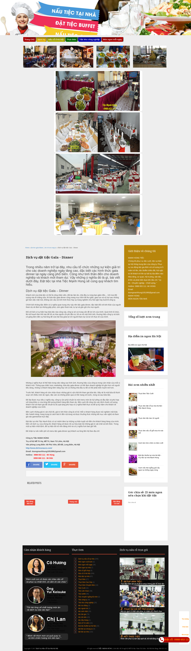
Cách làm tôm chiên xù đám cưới (150, 443)
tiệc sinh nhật (83, 611)
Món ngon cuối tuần (85, 562)
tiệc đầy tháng (83, 620)
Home (27, 248)
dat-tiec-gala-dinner (37, 248)
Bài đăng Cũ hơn (116, 503)
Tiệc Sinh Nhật (74, 62)
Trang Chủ (29, 39)
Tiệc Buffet (147, 62)
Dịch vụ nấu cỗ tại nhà (86, 559)
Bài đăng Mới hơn (30, 503)
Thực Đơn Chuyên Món (86, 585)
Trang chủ (73, 502)
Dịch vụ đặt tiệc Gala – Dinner (49, 257)
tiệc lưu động (83, 605)
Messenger (185, 632)
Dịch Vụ (41, 39)
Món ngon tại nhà (84, 568)
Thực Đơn (71, 39)
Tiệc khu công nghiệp (89, 39)
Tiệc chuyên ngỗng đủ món (87, 597)
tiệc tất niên (82, 617)
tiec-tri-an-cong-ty (51, 248)
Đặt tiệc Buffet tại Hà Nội (87, 626)
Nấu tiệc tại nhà (83, 576)
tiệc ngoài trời (83, 608)
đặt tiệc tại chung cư (85, 629)
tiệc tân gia (82, 614)
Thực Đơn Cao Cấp (85, 582)
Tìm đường (185, 616)
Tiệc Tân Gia (37, 62)
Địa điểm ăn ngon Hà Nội (137, 345)
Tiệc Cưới (111, 62)
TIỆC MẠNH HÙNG (105, 648)
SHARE (33, 464)
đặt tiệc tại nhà (83, 632)
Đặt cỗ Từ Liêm (83, 623)
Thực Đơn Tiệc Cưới (145, 393)
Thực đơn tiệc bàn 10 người (148, 418)
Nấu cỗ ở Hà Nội (56, 39)
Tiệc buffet (82, 594)
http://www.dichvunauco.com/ (39, 448)
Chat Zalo (185, 624)
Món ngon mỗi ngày (112, 39)
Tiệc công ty (82, 600)
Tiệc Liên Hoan (83, 591)
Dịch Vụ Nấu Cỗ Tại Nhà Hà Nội (47, 648)
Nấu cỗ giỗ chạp (84, 570)
